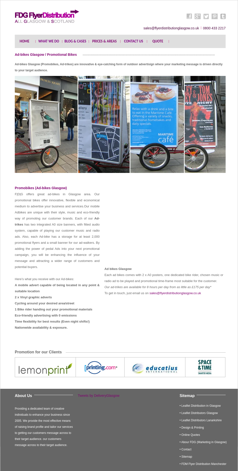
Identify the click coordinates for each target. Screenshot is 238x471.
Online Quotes (191, 435)
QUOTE (157, 41)
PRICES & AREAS (104, 41)
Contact (186, 449)
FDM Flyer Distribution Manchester (204, 464)
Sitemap (187, 456)
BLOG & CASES (75, 41)
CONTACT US (133, 41)
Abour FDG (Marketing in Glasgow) (204, 442)
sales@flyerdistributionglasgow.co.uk (175, 293)
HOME (24, 41)
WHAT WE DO (48, 41)
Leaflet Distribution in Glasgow (201, 405)
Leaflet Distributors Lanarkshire (202, 420)
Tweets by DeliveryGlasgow (98, 396)
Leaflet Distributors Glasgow (200, 413)
